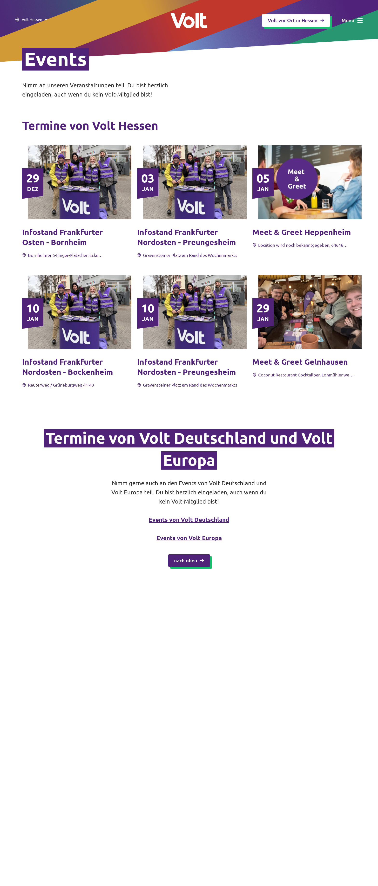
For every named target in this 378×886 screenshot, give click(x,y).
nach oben (189, 560)
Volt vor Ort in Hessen (296, 20)
